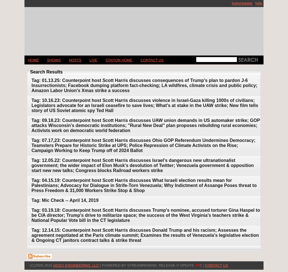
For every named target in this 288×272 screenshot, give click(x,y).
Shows (53, 60)
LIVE (93, 60)
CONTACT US (152, 60)
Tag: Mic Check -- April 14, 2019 (65, 200)
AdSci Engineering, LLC (76, 265)
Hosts (75, 60)
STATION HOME (118, 60)
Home (33, 60)
